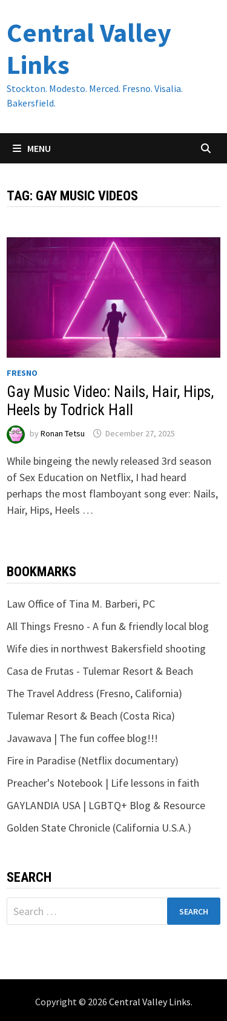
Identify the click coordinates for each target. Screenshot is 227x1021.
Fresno (22, 372)
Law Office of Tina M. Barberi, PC (81, 604)
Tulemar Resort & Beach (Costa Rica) (91, 716)
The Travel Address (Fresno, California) (94, 693)
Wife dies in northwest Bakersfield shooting (106, 648)
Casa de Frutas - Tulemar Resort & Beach (100, 671)
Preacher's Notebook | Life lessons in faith (103, 783)
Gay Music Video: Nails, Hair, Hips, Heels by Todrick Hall (110, 401)
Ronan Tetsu (63, 433)
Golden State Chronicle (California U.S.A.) (99, 828)
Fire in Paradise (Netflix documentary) (93, 760)
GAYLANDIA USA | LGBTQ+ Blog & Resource (106, 805)
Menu (32, 148)
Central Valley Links (89, 48)
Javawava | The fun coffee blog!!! (82, 738)
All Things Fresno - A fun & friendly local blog (108, 626)
